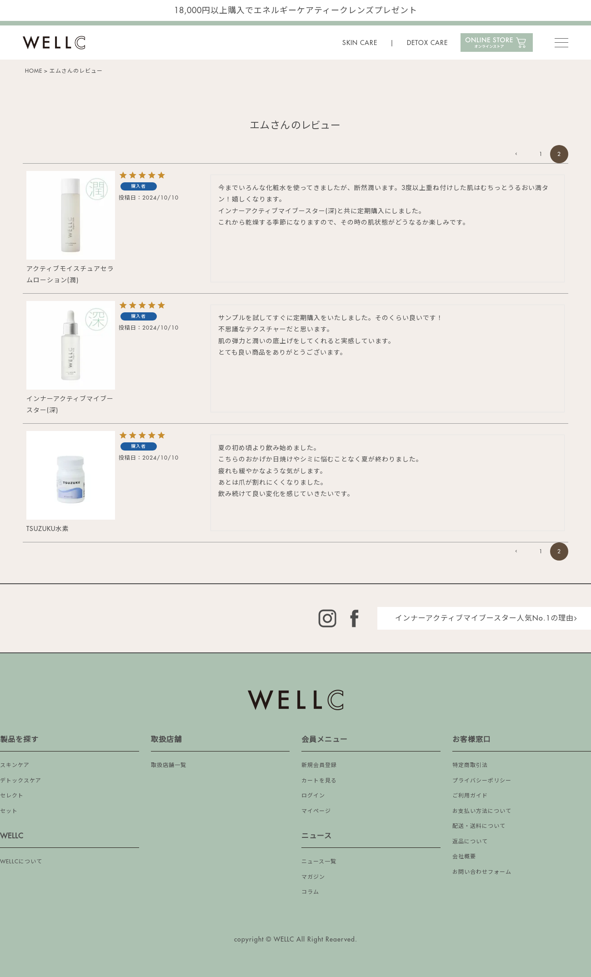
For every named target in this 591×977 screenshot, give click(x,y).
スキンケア (15, 765)
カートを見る (319, 780)
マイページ (316, 811)
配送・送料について (479, 826)
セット (9, 811)
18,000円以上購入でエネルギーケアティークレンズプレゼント (295, 10)
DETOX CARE (427, 43)
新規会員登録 (319, 765)
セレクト (12, 795)
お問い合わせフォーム (481, 872)
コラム (310, 892)
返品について (470, 841)
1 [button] (541, 154)
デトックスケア (20, 780)
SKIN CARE (359, 43)
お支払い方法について (481, 811)
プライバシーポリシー (481, 780)
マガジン (313, 877)
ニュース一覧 (318, 861)
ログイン (313, 795)
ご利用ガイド (470, 795)
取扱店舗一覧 (168, 765)
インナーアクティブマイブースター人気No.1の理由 (484, 618)
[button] (523, 154)
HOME (33, 71)
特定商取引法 (470, 765)
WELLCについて (21, 861)
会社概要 (464, 856)
